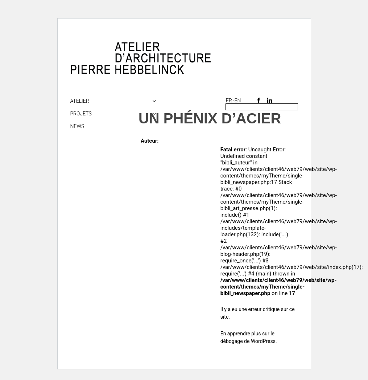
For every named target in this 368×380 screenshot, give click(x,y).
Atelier (79, 101)
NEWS (77, 126)
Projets (81, 114)
